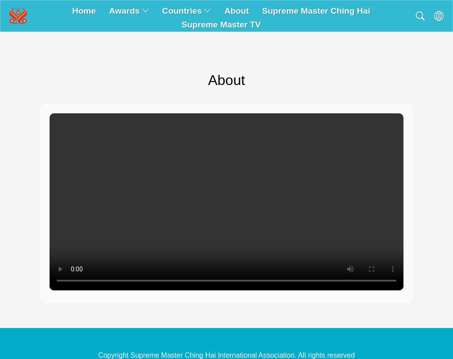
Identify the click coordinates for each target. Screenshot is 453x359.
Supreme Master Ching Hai (316, 10)
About (236, 10)
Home (84, 10)
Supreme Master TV (221, 24)
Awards (129, 10)
